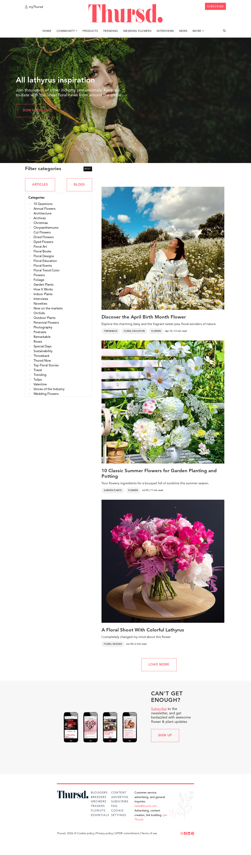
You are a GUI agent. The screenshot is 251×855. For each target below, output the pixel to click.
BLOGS (79, 184)
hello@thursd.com (145, 806)
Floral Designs (113, 644)
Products (90, 31)
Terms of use (149, 833)
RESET (87, 169)
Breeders (99, 797)
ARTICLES (40, 184)
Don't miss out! (38, 110)
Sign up (165, 735)
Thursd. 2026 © (66, 833)
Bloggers (99, 792)
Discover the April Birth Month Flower (144, 317)
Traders (98, 806)
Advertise (119, 797)
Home (46, 31)
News (183, 31)
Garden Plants (113, 490)
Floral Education (134, 331)
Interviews (165, 31)
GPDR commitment (127, 833)
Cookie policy (85, 833)
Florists (98, 810)
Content (119, 792)
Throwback (111, 331)
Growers (99, 801)
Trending (110, 31)
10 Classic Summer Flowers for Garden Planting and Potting (159, 474)
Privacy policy (104, 833)
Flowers (156, 331)
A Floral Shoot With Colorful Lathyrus (143, 630)
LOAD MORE (159, 664)
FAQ (114, 806)
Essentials (100, 815)
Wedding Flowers (137, 31)
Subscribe (159, 709)
